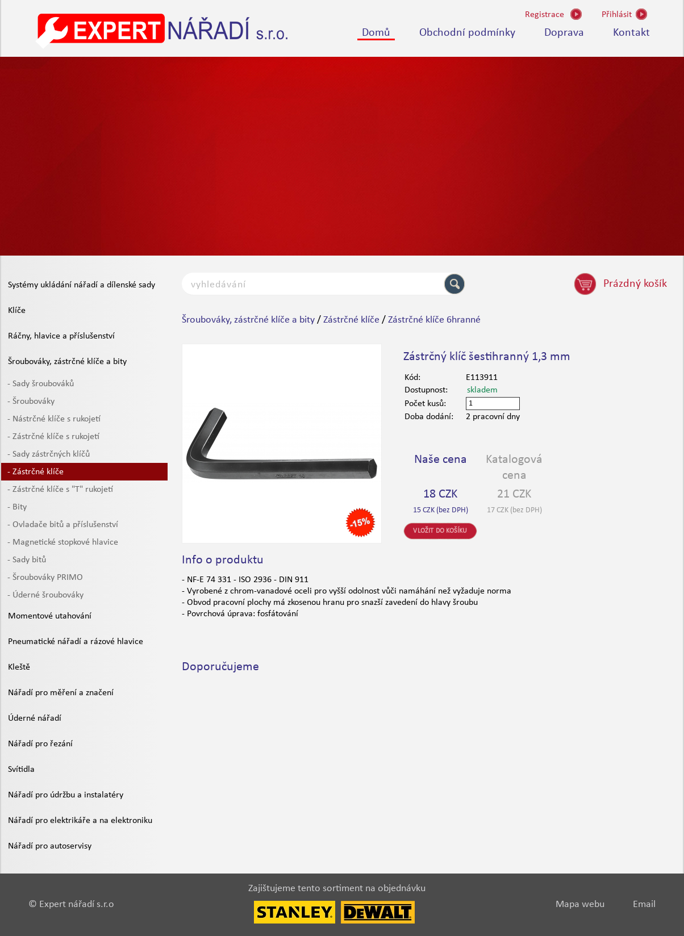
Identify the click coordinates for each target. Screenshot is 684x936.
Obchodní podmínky (467, 33)
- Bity (17, 507)
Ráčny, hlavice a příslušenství (61, 336)
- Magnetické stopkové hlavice (62, 542)
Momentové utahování (49, 616)
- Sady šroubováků (40, 383)
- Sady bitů (26, 560)
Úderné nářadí (34, 718)
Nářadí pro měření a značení (61, 692)
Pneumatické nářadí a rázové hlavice (75, 641)
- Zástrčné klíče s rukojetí (53, 436)
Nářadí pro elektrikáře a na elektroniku (80, 820)
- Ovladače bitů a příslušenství (62, 524)
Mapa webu (580, 904)
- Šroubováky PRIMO (45, 577)
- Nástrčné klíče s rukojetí (54, 419)
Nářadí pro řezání (40, 744)
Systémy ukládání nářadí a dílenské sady (81, 285)
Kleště (19, 667)
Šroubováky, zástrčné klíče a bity (67, 361)
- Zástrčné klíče (35, 472)
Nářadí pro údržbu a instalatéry (65, 795)
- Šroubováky (31, 401)
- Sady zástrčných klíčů (48, 454)
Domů (376, 33)
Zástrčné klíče (351, 320)
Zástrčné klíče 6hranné (434, 320)
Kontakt (631, 33)
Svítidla (21, 769)
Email (644, 904)
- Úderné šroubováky (45, 595)
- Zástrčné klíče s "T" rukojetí (60, 489)
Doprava (564, 33)
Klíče (17, 310)
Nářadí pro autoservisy (49, 846)
